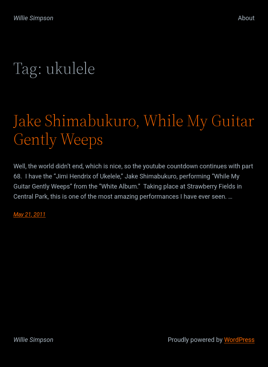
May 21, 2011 (29, 214)
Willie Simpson (33, 18)
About (246, 18)
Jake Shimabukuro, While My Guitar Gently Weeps (133, 129)
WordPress (239, 339)
